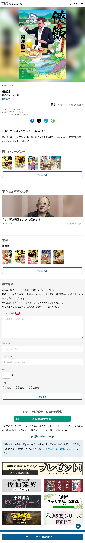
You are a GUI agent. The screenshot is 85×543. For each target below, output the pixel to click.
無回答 (36, 387)
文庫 (11, 85)
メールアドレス (8, 356)
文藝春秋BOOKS (11, 3)
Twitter (39, 121)
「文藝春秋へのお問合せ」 (53, 448)
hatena (46, 121)
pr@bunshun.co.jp (42, 436)
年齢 (4, 370)
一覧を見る (42, 174)
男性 (9, 387)
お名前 (5, 343)
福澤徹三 (6, 99)
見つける (73, 3)
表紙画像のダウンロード (43, 419)
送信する (42, 397)
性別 (4, 383)
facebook (32, 121)
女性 (22, 387)
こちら (30, 306)
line (53, 121)
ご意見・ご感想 (8, 313)
